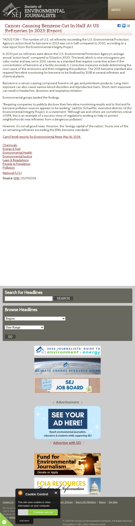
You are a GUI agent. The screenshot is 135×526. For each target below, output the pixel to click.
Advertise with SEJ (67, 443)
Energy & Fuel (11, 149)
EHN (16, 178)
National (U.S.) (12, 173)
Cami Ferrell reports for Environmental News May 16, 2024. (42, 137)
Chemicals (10, 145)
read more (24, 520)
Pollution (9, 168)
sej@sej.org (14, 517)
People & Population (17, 164)
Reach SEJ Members (86, 502)
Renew (102, 502)
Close (56, 492)
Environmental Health (17, 153)
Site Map (113, 502)
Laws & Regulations (16, 160)
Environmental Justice (17, 156)
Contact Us (8, 502)
